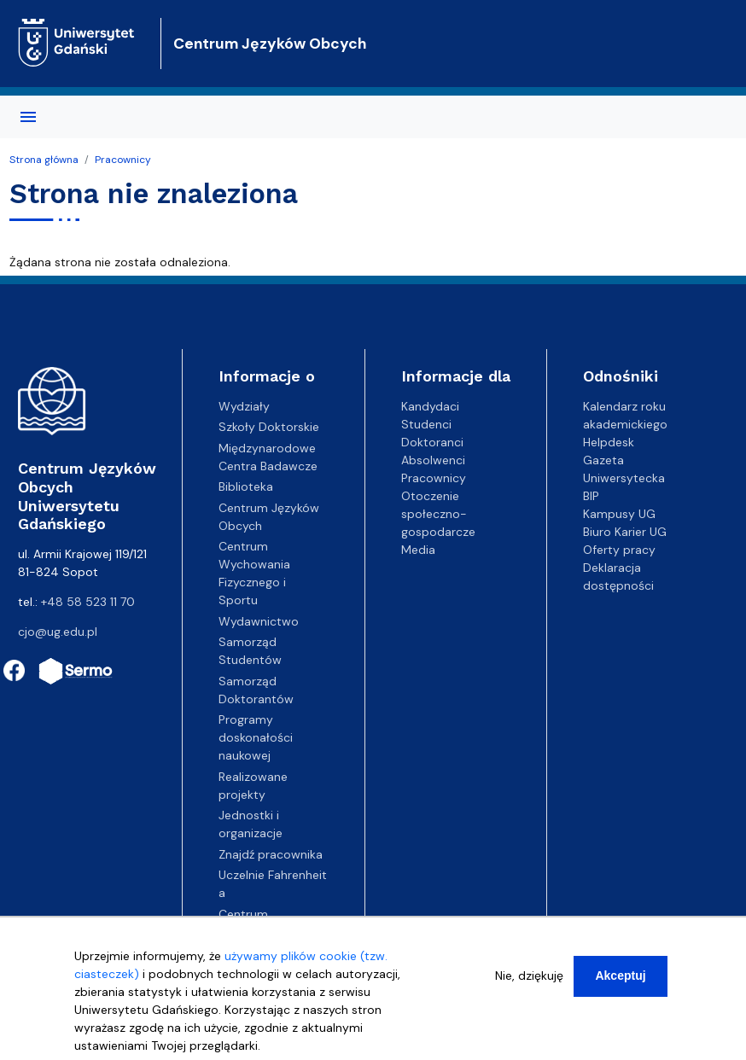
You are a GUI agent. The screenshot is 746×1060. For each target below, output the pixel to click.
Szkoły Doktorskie (269, 426)
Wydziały (244, 406)
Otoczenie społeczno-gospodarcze (438, 513)
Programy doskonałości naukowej (256, 737)
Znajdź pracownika (271, 854)
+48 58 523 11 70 (88, 601)
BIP (591, 496)
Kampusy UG (619, 513)
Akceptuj (620, 975)
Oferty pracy (619, 549)
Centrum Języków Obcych (269, 43)
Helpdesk (608, 442)
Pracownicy (123, 159)
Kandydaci (430, 406)
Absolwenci (433, 460)
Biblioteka (246, 486)
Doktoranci (432, 442)
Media (418, 549)
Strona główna (44, 159)
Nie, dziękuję (529, 975)
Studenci (426, 424)
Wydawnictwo (259, 621)
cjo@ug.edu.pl (57, 631)
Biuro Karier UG (625, 531)
